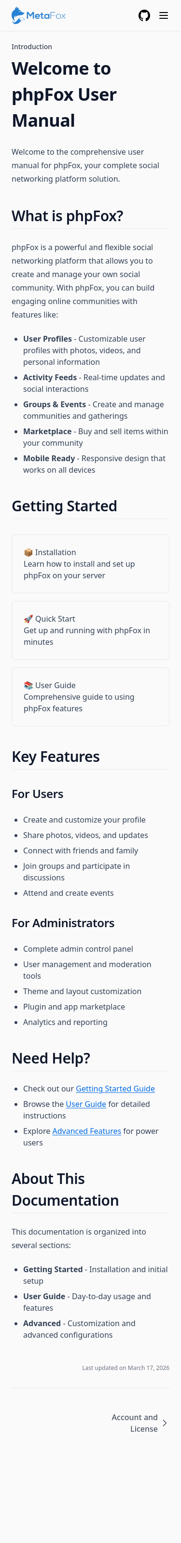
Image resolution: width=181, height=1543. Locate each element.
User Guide (86, 1104)
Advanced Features (86, 1131)
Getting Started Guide (115, 1088)
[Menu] (163, 15)
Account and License (140, 1423)
